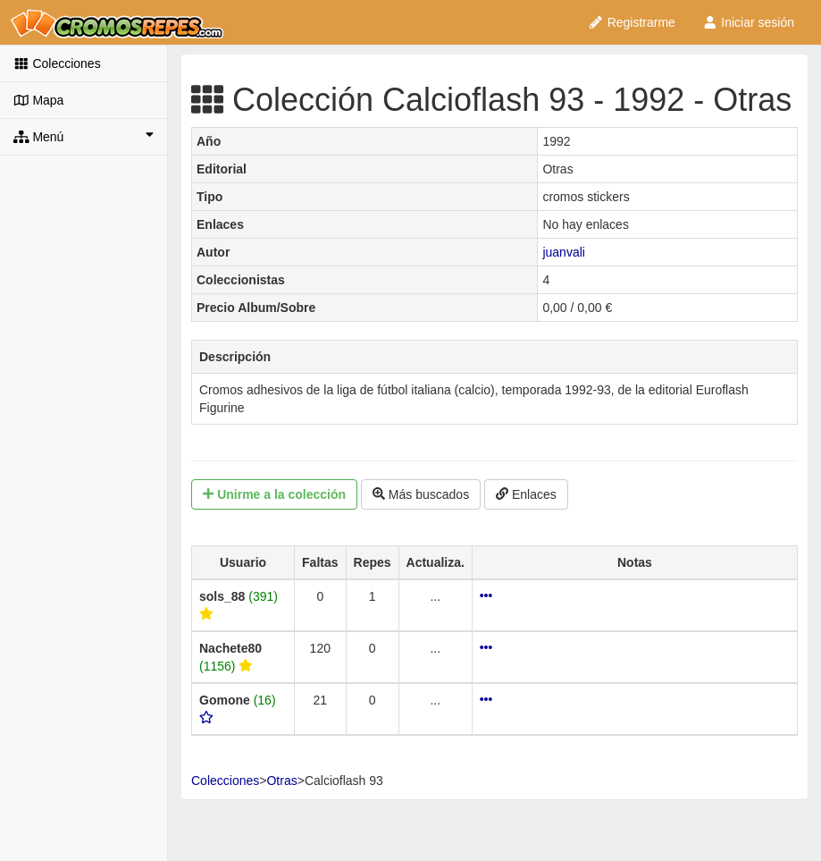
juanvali (563, 252)
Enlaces (526, 494)
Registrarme (631, 22)
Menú (83, 136)
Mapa (38, 100)
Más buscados (421, 494)
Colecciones (57, 63)
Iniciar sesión (748, 22)
